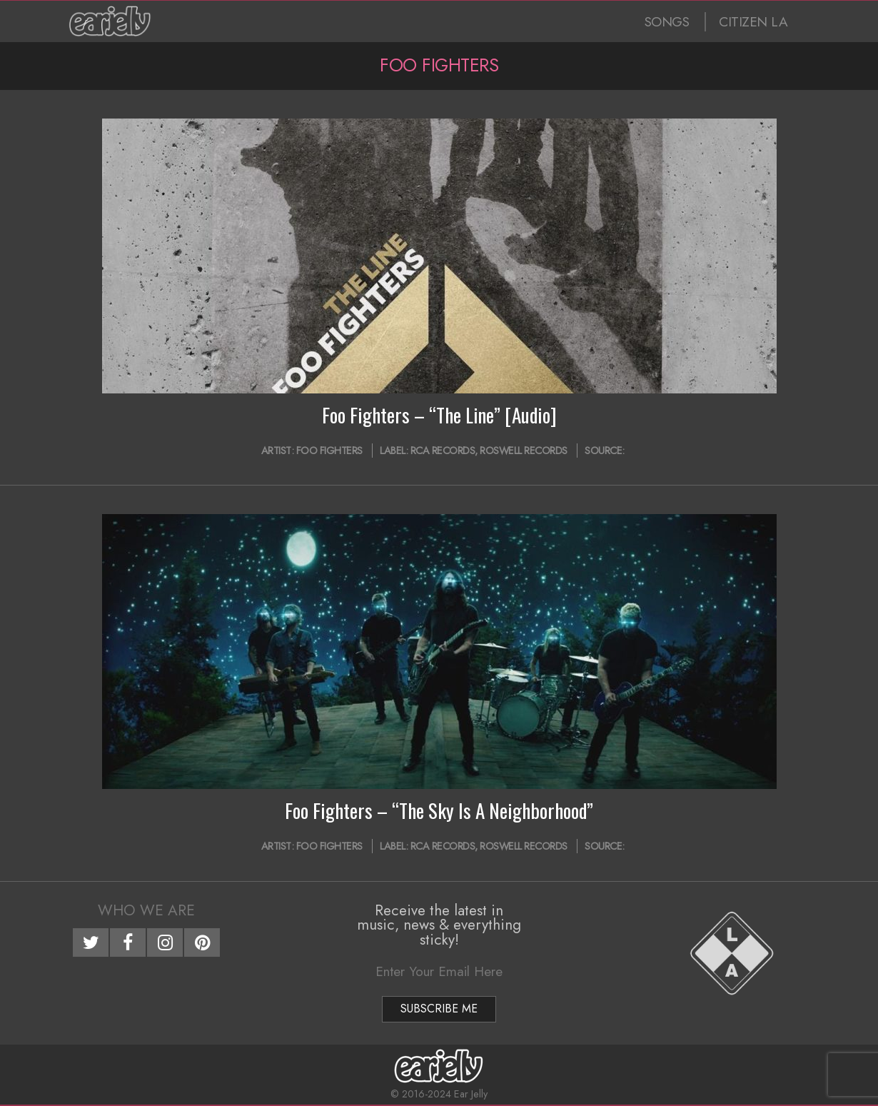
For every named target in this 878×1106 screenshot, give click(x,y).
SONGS (667, 21)
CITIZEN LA (753, 21)
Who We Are (146, 910)
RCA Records (442, 450)
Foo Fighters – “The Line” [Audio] (439, 415)
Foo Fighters (329, 450)
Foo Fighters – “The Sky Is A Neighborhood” (439, 810)
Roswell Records (523, 450)
